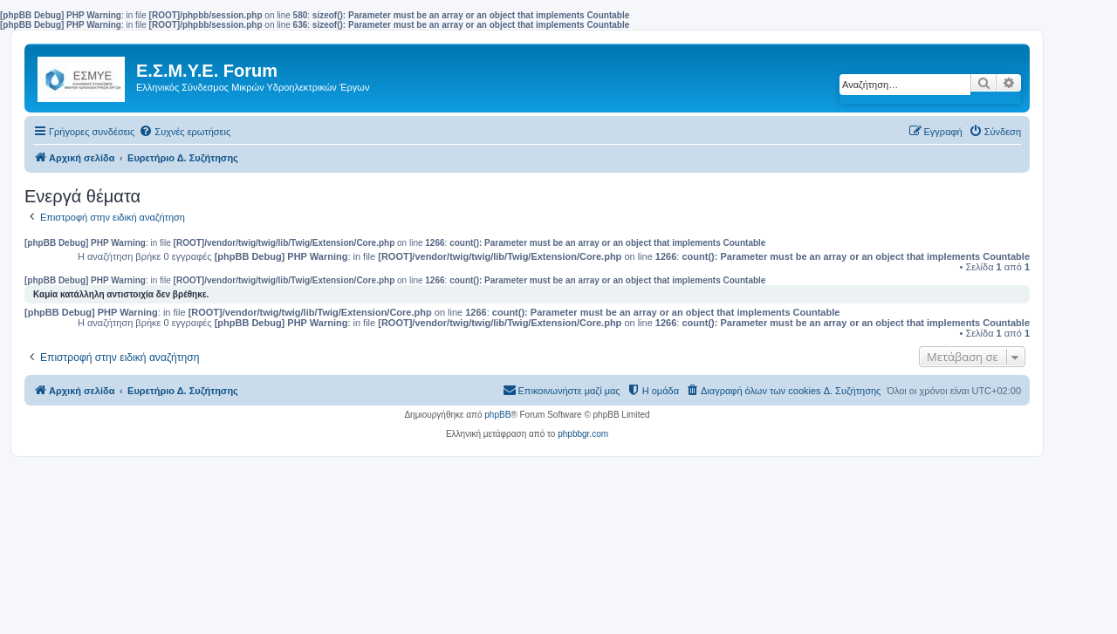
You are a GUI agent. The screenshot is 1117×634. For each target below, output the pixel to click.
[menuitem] (184, 131)
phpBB (497, 414)
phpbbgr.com (583, 434)
